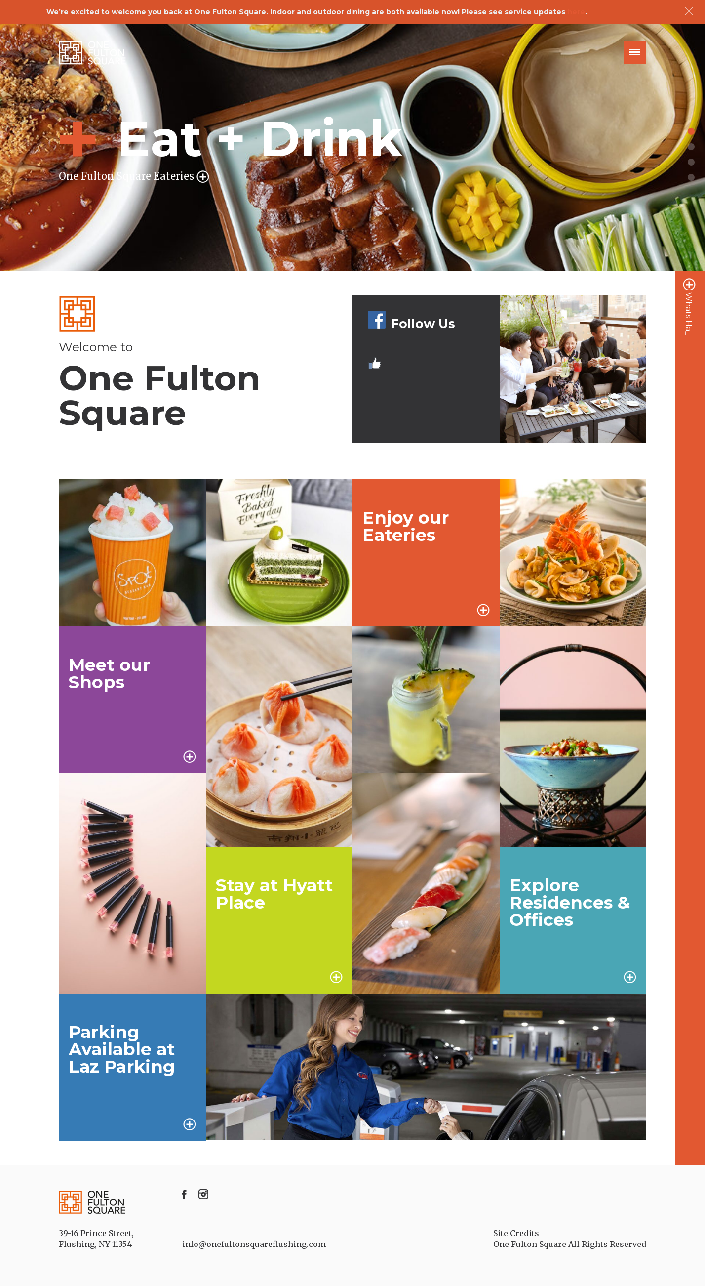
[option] (352, 147)
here (576, 11)
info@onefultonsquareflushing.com (254, 1244)
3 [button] (691, 162)
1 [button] (691, 131)
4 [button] (691, 177)
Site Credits (516, 1233)
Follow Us (411, 323)
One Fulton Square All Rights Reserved (569, 1244)
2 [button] (691, 146)
